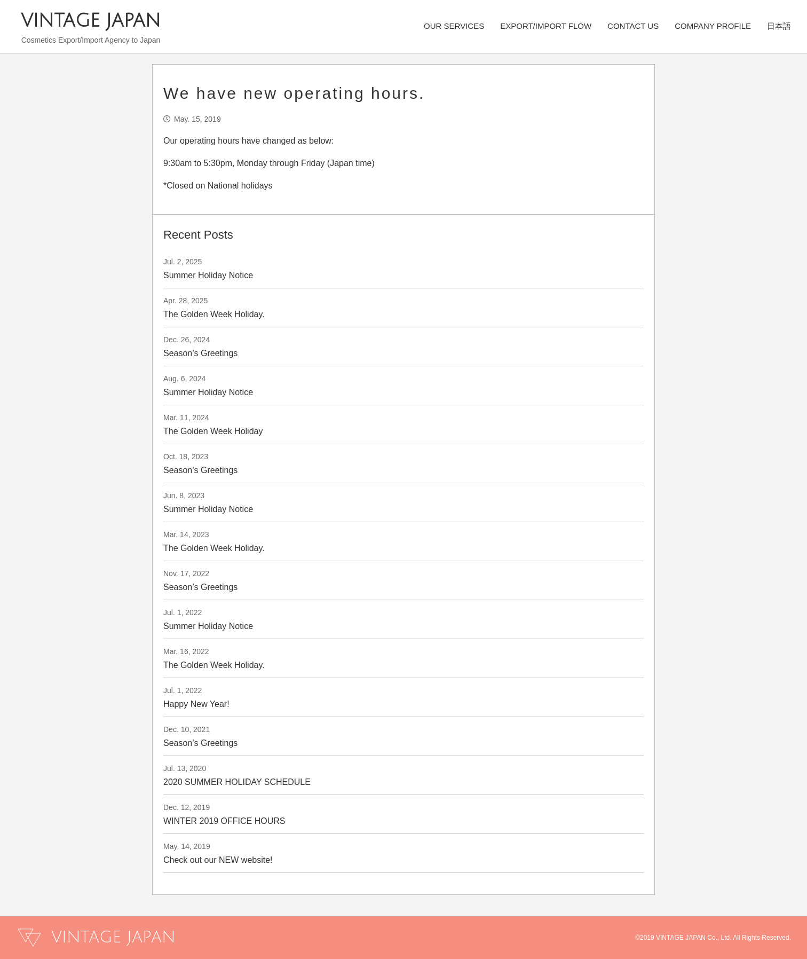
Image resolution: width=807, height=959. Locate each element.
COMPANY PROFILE (713, 25)
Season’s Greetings (200, 353)
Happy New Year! (196, 704)
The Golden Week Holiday (213, 431)
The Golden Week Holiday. (214, 314)
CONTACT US (633, 25)
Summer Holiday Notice (208, 275)
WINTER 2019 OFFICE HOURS (224, 821)
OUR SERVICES (454, 25)
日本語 (779, 25)
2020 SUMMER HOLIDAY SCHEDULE (237, 782)
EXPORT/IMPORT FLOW (545, 25)
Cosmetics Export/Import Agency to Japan (91, 40)
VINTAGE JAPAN (91, 21)
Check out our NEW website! (218, 859)
